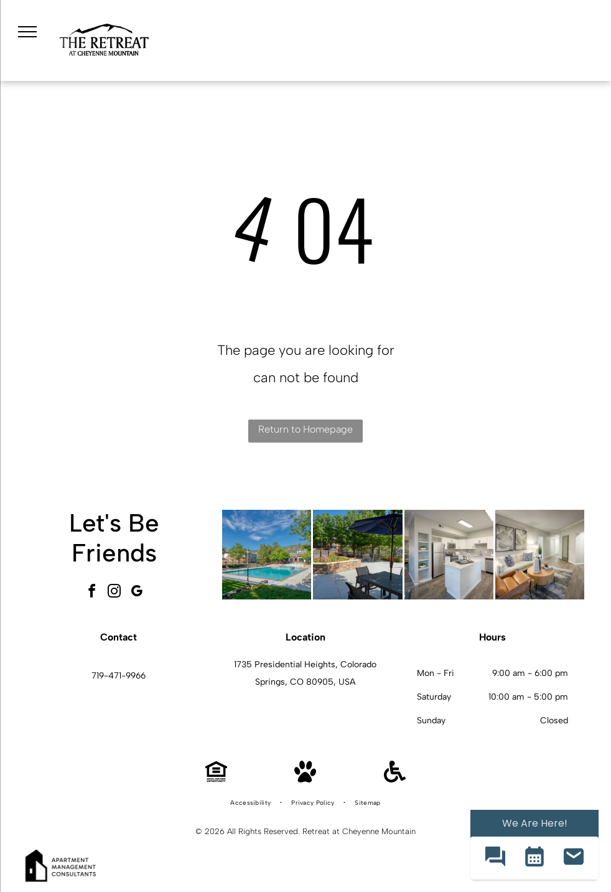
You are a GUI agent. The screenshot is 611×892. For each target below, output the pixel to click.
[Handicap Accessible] (395, 779)
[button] (495, 858)
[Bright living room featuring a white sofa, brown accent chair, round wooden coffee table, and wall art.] (539, 554)
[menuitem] (251, 803)
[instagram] (114, 592)
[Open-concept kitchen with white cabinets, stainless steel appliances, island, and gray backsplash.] (448, 554)
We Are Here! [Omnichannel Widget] (534, 823)
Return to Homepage (305, 429)
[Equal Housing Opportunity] (216, 779)
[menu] (27, 32)
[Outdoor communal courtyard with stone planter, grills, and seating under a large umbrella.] (357, 554)
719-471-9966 (118, 675)
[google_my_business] (137, 592)
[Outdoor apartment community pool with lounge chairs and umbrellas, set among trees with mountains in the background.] (266, 554)
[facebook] (92, 592)
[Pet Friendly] (305, 779)
